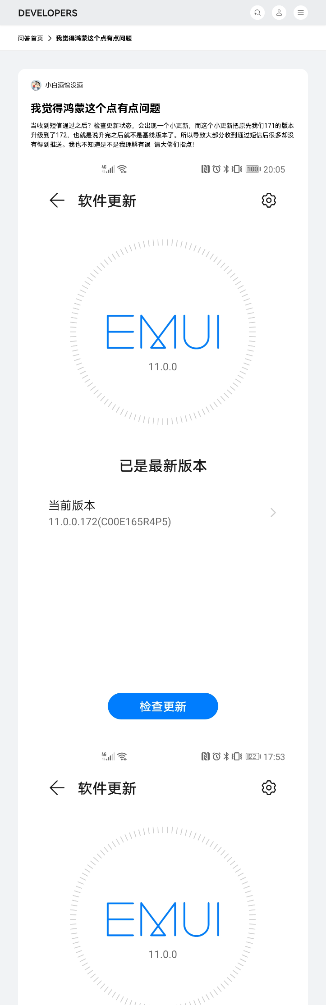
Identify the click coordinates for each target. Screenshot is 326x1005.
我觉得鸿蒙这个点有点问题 (94, 38)
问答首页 (30, 38)
